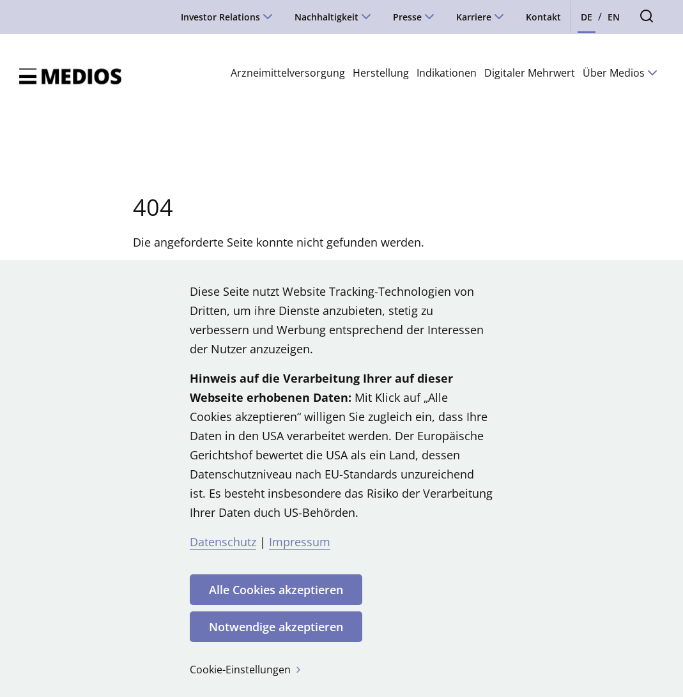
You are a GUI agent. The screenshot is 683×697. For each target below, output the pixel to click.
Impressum (299, 541)
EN (614, 17)
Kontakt (543, 17)
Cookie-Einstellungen (246, 669)
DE (586, 17)
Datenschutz (223, 541)
